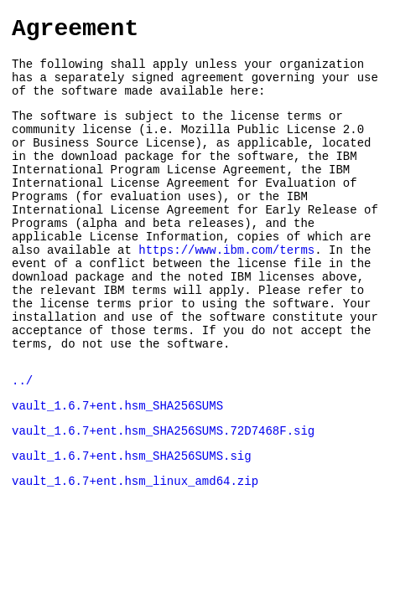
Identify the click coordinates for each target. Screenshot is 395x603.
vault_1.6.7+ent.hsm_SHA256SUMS (117, 469)
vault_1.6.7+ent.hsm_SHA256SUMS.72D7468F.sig (163, 496)
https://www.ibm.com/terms (226, 290)
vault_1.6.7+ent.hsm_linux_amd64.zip (135, 551)
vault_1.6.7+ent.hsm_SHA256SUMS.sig (132, 524)
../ (22, 441)
